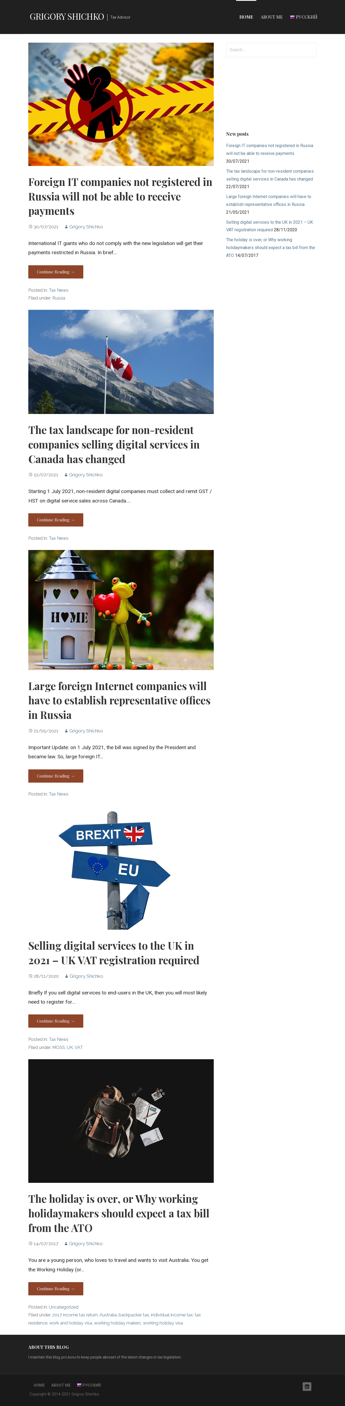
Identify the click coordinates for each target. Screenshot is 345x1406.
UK (70, 1047)
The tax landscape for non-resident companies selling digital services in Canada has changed (114, 444)
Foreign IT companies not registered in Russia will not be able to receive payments (120, 196)
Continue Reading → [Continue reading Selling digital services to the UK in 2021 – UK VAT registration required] (56, 1021)
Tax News (58, 290)
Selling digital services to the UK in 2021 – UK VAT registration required (113, 952)
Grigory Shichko (67, 16)
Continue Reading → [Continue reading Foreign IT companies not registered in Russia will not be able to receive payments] (56, 271)
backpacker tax (134, 1314)
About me (272, 17)
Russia (58, 298)
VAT (79, 1047)
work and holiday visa (70, 1323)
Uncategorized (63, 1307)
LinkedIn (307, 1386)
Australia (108, 1314)
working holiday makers (117, 1323)
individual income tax (172, 1314)
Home (246, 17)
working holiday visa (163, 1323)
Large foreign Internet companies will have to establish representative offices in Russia (119, 700)
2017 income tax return (75, 1314)
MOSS (58, 1047)
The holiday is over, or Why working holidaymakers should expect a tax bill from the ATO (118, 1213)
